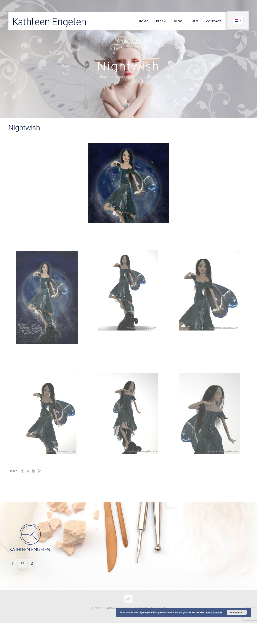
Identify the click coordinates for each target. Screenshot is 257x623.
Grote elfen (125, 76)
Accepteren (236, 612)
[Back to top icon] (128, 598)
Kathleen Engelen (49, 21)
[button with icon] (12, 563)
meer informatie (213, 612)
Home (103, 76)
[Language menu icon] (238, 20)
